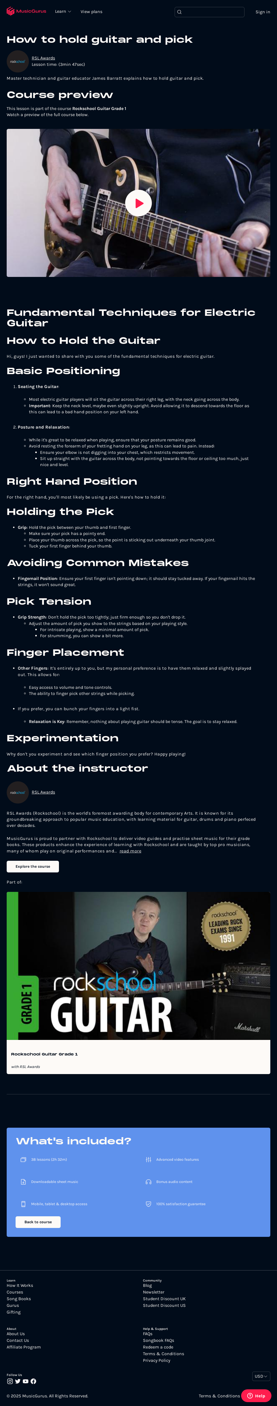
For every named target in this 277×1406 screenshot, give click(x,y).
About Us (16, 1334)
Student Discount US (164, 1305)
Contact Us (18, 1340)
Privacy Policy (156, 1360)
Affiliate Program (24, 1347)
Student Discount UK (164, 1299)
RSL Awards (43, 58)
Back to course (38, 1222)
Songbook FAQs (158, 1340)
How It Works (20, 1285)
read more (131, 851)
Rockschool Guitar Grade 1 (44, 1055)
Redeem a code (158, 1347)
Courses (15, 1292)
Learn (61, 11)
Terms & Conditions (163, 1354)
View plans (91, 11)
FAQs (147, 1334)
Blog (147, 1285)
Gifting (14, 1312)
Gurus (13, 1305)
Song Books (19, 1299)
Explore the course (33, 866)
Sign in (263, 11)
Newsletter (153, 1292)
